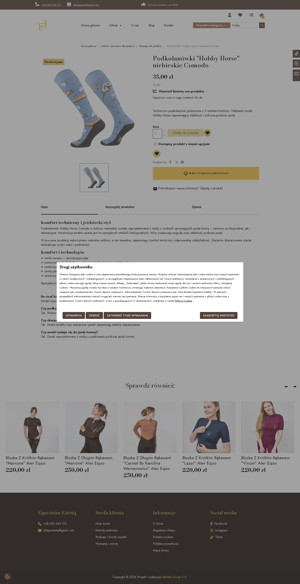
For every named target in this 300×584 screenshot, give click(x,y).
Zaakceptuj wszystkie (218, 315)
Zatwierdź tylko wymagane (127, 315)
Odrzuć (94, 315)
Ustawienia (74, 315)
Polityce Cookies (183, 301)
